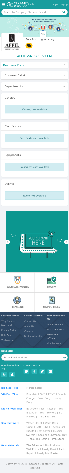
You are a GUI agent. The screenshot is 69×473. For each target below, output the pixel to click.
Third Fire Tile (46, 416)
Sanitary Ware (10, 422)
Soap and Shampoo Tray (52, 434)
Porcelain (31, 394)
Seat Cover (43, 430)
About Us (29, 326)
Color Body (44, 398)
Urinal (29, 426)
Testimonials (7, 340)
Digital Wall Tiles (11, 408)
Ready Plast (49, 449)
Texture (51, 412)
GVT (42, 394)
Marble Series (34, 387)
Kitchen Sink (58, 426)
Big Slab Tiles (9, 387)
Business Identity (33, 336)
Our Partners (54, 343)
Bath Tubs (42, 426)
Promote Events (55, 329)
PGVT (51, 394)
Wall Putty (32, 449)
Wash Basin (51, 422)
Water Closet (34, 422)
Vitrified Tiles (9, 394)
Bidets (30, 430)
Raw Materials (10, 445)
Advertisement (55, 324)
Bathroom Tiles (35, 408)
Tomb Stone (57, 438)
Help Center (7, 335)
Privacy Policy (8, 330)
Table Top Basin (37, 438)
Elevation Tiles (35, 412)
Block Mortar (53, 445)
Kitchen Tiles (55, 408)
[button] (8, 242)
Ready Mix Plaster (48, 453)
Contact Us (30, 321)
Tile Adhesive (34, 445)
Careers (28, 331)
